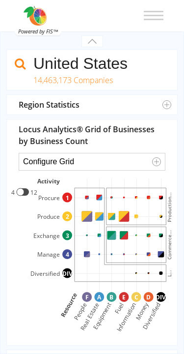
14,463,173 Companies (73, 80)
